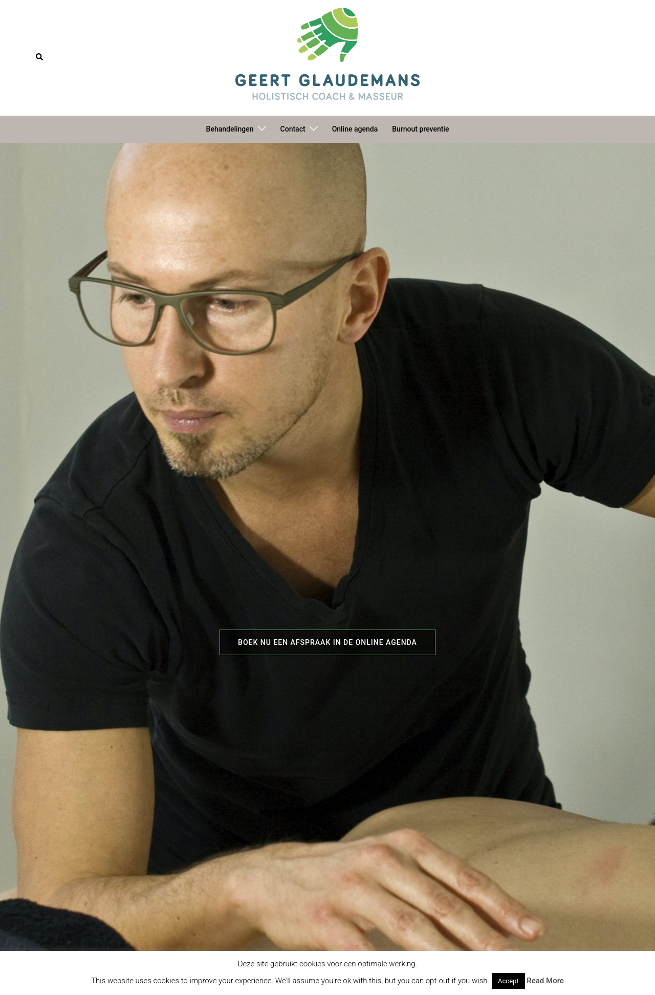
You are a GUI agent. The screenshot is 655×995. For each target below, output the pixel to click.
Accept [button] (508, 981)
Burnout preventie (420, 129)
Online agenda (355, 129)
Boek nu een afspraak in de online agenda (327, 642)
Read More (545, 980)
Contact (292, 129)
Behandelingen (230, 129)
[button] (40, 57)
